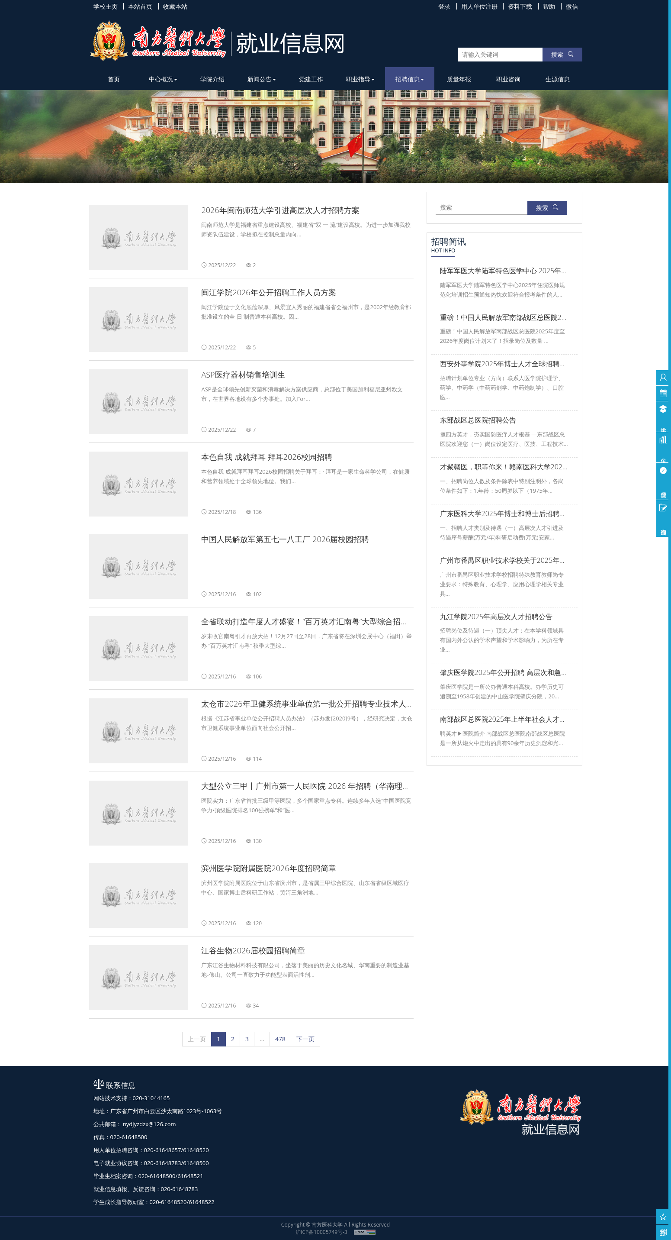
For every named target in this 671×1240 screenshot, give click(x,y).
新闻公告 (261, 79)
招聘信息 (409, 79)
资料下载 (520, 6)
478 (280, 1039)
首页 (114, 79)
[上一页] (197, 1039)
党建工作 (311, 79)
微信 (572, 6)
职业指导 (360, 79)
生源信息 (558, 79)
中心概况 (163, 79)
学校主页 (105, 6)
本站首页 (140, 6)
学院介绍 (212, 79)
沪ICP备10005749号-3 (321, 1232)
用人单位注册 (479, 6)
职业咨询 (508, 79)
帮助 (549, 6)
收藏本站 (175, 6)
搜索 (562, 54)
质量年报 (459, 79)
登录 (444, 6)
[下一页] (305, 1039)
